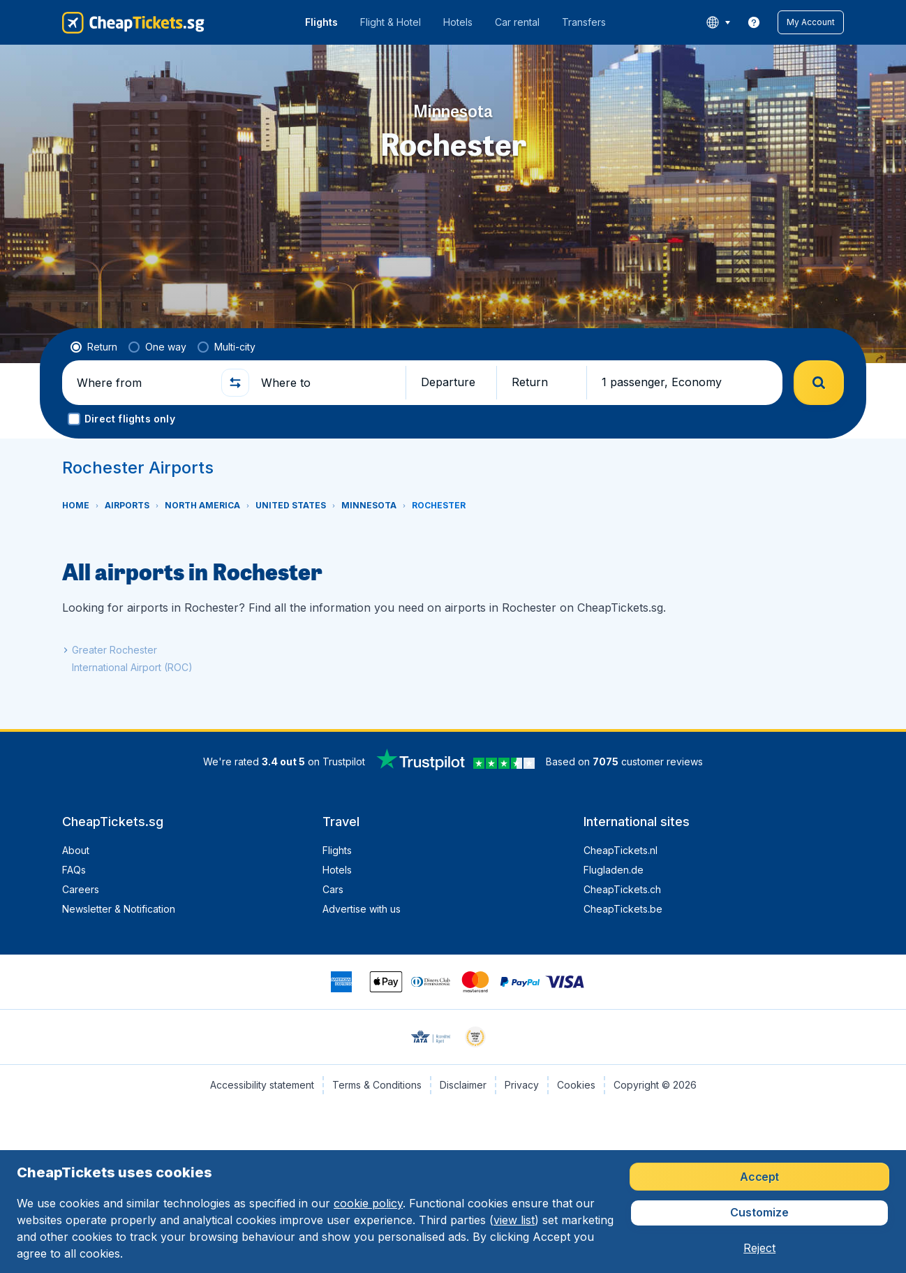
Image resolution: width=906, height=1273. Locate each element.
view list (514, 1220)
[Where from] (143, 382)
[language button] (718, 22)
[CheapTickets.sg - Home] (133, 22)
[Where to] (327, 382)
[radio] (93, 347)
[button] (811, 22)
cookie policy (368, 1203)
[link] (754, 22)
